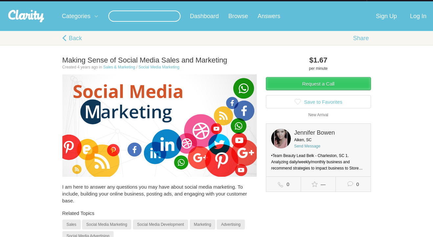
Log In (418, 22)
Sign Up (386, 22)
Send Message (307, 152)
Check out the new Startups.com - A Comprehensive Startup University (295, 4)
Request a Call (318, 90)
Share (361, 44)
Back (75, 44)
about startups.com (390, 4)
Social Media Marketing (159, 73)
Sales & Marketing (119, 73)
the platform (52, 4)
